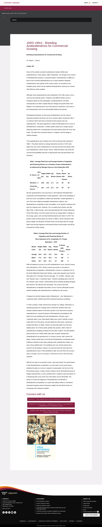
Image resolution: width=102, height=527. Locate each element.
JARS (12, 13)
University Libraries (8, 8)
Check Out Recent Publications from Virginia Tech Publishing (51, 411)
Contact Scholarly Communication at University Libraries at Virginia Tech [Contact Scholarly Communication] (51, 404)
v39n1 (15, 13)
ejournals (8, 13)
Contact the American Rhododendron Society (49, 399)
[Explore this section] (51, 20)
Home (3, 13)
